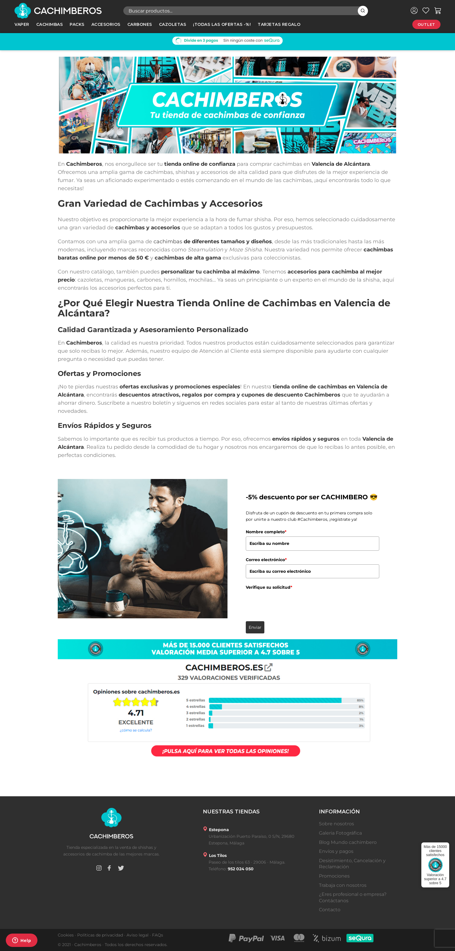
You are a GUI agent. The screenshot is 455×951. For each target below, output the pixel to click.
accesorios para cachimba (323, 272)
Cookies (66, 935)
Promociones (334, 876)
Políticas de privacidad (100, 935)
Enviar (255, 627)
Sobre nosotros (336, 823)
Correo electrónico (266, 559)
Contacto (329, 909)
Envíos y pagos (336, 851)
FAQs (157, 935)
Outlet (426, 24)
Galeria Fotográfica (340, 833)
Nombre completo (266, 531)
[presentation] (290, 603)
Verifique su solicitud (269, 587)
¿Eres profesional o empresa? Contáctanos (353, 897)
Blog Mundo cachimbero (348, 842)
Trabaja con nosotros (342, 885)
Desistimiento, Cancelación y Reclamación (352, 864)
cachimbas (168, 241)
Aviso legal (138, 935)
